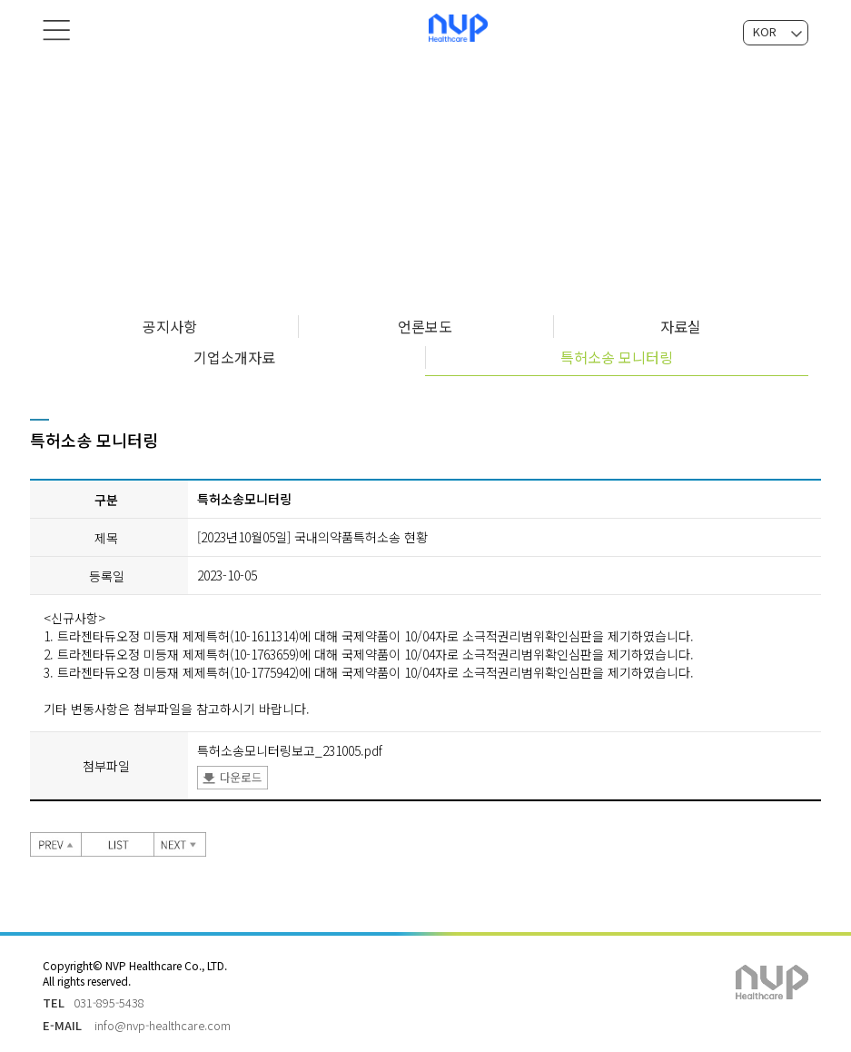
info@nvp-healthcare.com (162, 1025)
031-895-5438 (109, 1002)
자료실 (680, 326)
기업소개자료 (234, 357)
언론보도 (425, 326)
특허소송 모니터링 (616, 357)
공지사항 (170, 326)
